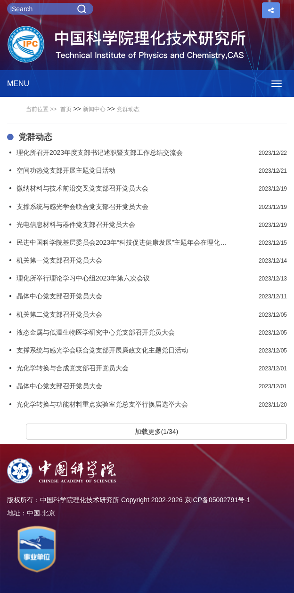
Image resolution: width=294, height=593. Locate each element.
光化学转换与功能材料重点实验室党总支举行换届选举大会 (102, 404)
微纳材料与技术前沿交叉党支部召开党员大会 (82, 188)
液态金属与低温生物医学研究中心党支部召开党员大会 (95, 332)
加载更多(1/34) (157, 431)
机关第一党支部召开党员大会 (59, 260)
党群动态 (128, 109)
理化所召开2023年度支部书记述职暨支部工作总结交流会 (99, 152)
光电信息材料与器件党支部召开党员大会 (75, 224)
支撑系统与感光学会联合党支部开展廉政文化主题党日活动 (102, 350)
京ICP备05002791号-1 (218, 500)
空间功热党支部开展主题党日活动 (65, 170)
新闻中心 (94, 109)
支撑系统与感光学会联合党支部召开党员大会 (82, 206)
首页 (66, 109)
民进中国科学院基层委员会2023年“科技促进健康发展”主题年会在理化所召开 (123, 242)
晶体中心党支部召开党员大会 (59, 296)
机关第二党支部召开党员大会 (59, 314)
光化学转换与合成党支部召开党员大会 (72, 368)
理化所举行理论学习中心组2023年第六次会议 (83, 278)
